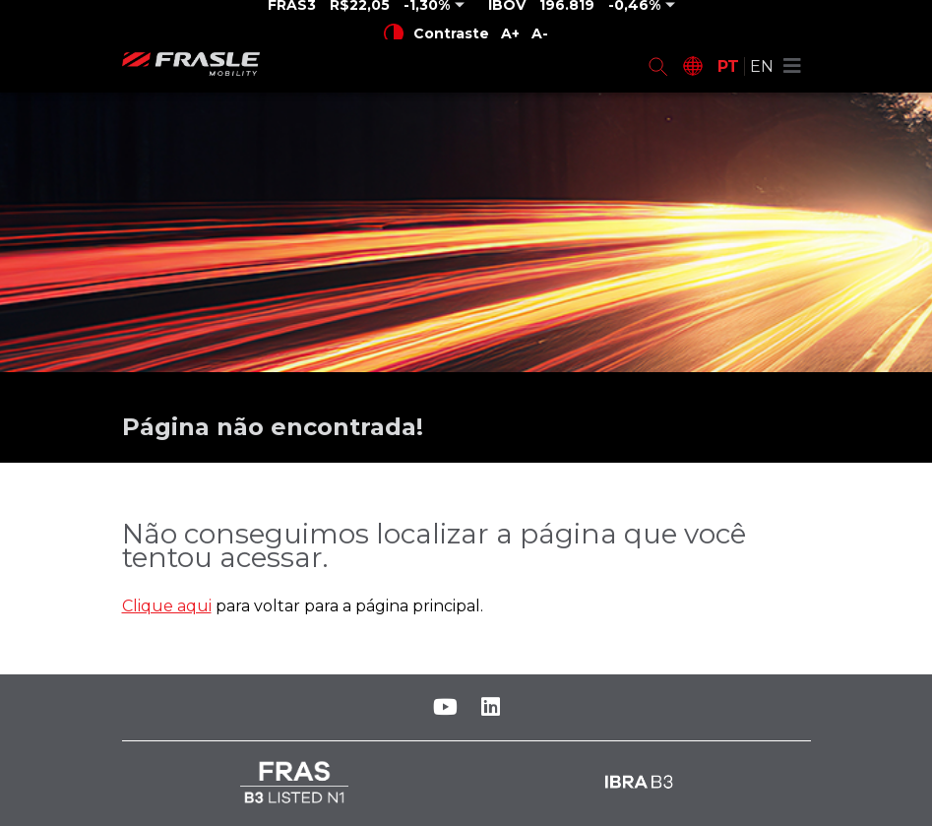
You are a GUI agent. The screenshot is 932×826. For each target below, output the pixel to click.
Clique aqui (167, 606)
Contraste (436, 33)
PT (728, 66)
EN (762, 66)
